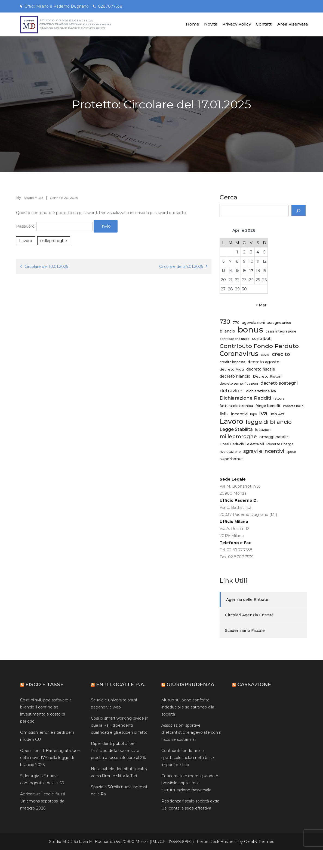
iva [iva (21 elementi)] (263, 413)
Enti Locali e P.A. (121, 685)
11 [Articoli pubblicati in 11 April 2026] (258, 261)
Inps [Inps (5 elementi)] (253, 414)
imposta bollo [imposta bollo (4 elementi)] (293, 406)
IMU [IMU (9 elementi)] (224, 413)
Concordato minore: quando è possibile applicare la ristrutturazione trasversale (189, 782)
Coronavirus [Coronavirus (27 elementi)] (239, 353)
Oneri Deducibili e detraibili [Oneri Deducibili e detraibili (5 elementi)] (242, 444)
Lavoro (25, 240)
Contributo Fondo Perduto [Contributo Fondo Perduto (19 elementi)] (259, 346)
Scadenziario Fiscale (245, 630)
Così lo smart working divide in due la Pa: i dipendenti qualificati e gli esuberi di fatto (119, 725)
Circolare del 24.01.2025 (181, 266)
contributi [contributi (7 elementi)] (262, 338)
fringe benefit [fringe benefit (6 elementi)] (268, 405)
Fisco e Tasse (44, 685)
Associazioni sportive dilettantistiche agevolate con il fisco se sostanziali (191, 732)
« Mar (261, 305)
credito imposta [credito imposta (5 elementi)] (232, 362)
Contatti (264, 24)
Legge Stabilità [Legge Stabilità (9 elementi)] (236, 429)
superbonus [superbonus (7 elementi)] (232, 458)
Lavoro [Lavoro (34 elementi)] (231, 421)
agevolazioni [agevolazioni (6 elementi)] (253, 322)
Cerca (228, 197)
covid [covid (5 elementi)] (265, 355)
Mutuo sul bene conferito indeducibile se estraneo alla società (187, 707)
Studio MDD (33, 198)
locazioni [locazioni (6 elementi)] (263, 429)
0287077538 (110, 6)
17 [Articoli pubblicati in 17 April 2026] (251, 270)
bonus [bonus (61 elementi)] (250, 329)
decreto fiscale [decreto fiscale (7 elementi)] (260, 369)
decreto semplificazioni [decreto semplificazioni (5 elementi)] (239, 383)
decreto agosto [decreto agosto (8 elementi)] (263, 361)
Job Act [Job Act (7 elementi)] (277, 414)
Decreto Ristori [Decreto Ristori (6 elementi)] (267, 376)
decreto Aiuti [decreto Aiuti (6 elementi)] (232, 369)
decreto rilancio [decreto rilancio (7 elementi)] (235, 376)
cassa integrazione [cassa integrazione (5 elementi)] (281, 331)
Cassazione (254, 685)
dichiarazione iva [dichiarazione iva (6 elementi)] (261, 391)
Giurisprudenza (190, 685)
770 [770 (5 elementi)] (236, 323)
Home (192, 24)
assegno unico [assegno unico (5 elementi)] (279, 323)
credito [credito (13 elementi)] (281, 354)
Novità (210, 24)
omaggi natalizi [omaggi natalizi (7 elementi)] (274, 436)
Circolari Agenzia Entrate (249, 615)
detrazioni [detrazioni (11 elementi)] (232, 390)
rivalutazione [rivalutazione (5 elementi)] (230, 452)
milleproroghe (53, 240)
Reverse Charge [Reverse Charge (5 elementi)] (280, 444)
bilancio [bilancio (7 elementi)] (227, 331)
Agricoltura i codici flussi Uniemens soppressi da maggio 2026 (42, 801)
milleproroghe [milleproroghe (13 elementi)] (238, 436)
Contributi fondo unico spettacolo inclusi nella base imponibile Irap (187, 757)
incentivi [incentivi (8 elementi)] (239, 414)
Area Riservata (292, 24)
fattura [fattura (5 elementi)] (278, 398)
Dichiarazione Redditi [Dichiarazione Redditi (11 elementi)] (245, 398)
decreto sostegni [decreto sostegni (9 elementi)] (279, 383)
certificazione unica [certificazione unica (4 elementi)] (235, 339)
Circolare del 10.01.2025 (46, 266)
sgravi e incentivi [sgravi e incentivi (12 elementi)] (263, 451)
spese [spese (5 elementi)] (291, 452)
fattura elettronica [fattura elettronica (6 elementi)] (236, 405)
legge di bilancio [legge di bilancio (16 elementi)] (269, 422)
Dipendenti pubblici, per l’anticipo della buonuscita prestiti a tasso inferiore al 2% (118, 750)
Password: (54, 226)
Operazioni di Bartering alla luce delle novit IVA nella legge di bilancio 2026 (50, 757)
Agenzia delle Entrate (247, 599)
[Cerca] (298, 210)
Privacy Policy (236, 24)
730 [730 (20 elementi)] (225, 321)
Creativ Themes (259, 841)
